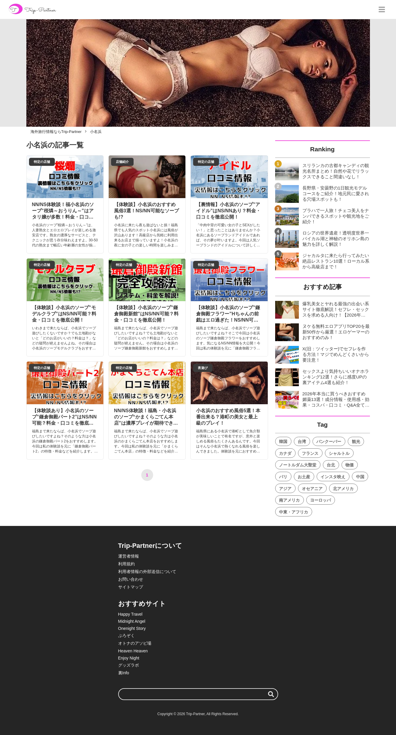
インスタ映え (332, 476)
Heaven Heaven (133, 651)
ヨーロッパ (320, 500)
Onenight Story (132, 628)
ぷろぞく (126, 635)
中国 (360, 476)
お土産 (304, 476)
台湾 (302, 441)
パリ (283, 476)
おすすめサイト (142, 603)
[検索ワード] (198, 694)
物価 (349, 465)
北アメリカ (343, 488)
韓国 (283, 441)
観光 (356, 441)
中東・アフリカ (293, 512)
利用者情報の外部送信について (147, 571)
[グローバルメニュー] (382, 9)
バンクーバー (328, 441)
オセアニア (312, 488)
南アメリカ (289, 500)
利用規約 (126, 563)
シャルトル (339, 453)
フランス (310, 453)
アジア (285, 488)
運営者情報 (128, 556)
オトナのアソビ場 (134, 643)
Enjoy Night (129, 658)
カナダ (285, 453)
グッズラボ (128, 665)
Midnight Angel (131, 621)
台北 (331, 465)
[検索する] (271, 694)
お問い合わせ (130, 579)
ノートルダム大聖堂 (297, 465)
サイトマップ (130, 587)
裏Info (123, 672)
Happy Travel (130, 614)
